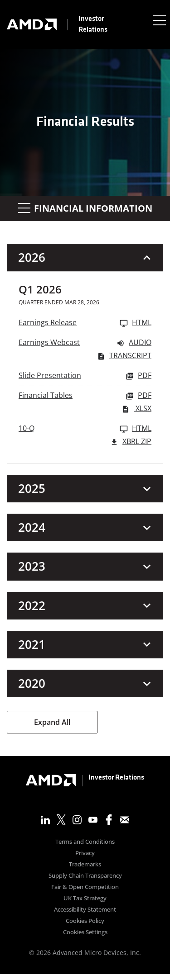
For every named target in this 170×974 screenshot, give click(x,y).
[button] (85, 257)
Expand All (52, 722)
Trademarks (85, 864)
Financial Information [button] (85, 208)
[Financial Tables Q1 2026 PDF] (85, 396)
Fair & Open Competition (85, 887)
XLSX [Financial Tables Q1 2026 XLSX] (136, 409)
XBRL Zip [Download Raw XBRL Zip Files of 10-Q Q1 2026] (130, 442)
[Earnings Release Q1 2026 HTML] (85, 323)
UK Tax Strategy (85, 898)
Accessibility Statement (85, 910)
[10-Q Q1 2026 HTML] (85, 429)
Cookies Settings (85, 932)
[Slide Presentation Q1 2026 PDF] (85, 376)
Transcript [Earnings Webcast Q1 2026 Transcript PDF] (124, 356)
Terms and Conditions (85, 842)
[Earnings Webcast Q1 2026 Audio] (85, 343)
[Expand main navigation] (158, 20)
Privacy (85, 853)
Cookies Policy (85, 921)
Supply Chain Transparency (85, 876)
